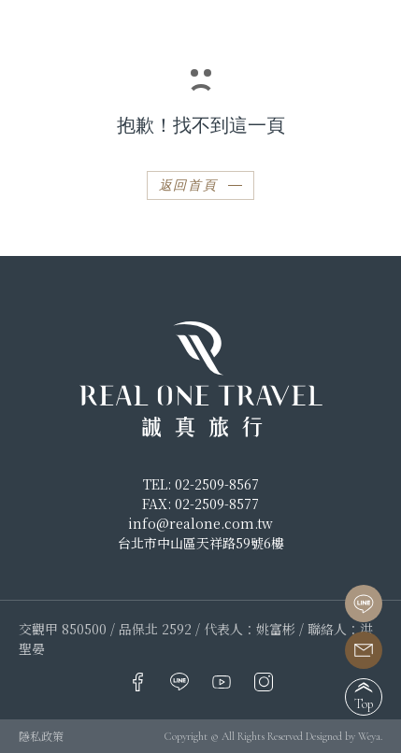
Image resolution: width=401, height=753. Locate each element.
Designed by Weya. (344, 736)
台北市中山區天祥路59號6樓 (201, 542)
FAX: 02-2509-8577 (200, 503)
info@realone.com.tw (200, 523)
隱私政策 (41, 736)
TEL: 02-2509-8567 (201, 484)
